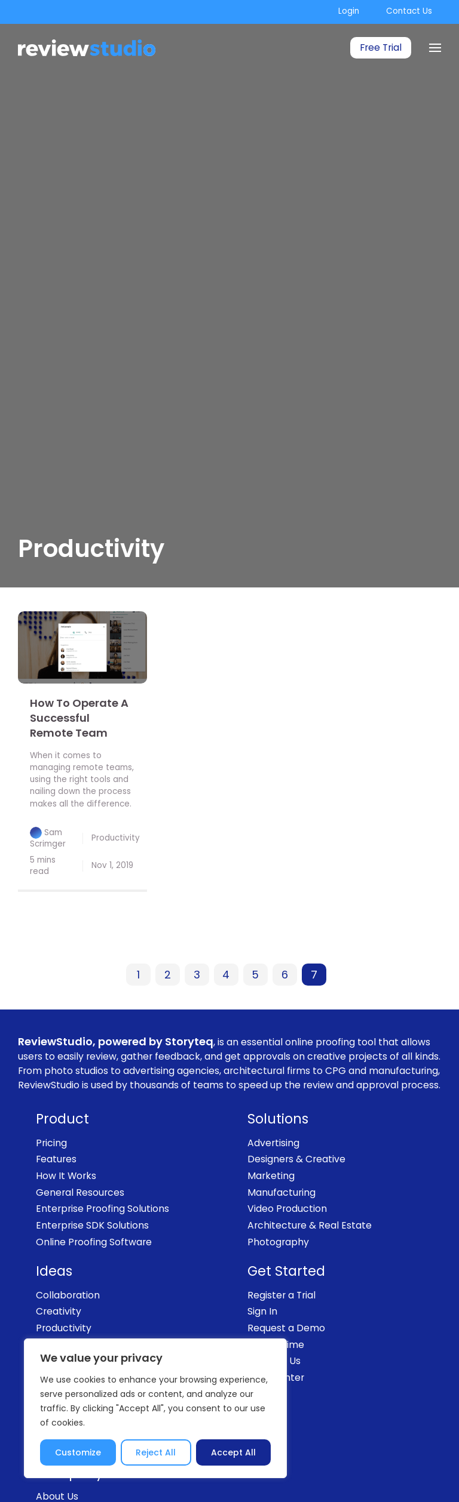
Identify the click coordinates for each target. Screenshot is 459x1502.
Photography (278, 1242)
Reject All (156, 1452)
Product (62, 1119)
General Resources (80, 1192)
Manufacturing (281, 1192)
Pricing (51, 1143)
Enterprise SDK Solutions (92, 1225)
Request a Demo (286, 1328)
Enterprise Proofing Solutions (102, 1208)
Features (56, 1159)
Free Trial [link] (381, 47)
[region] (155, 1408)
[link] (82, 647)
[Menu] (435, 48)
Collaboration (68, 1295)
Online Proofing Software (94, 1242)
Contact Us (409, 11)
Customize (78, 1452)
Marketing (271, 1176)
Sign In (262, 1311)
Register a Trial (281, 1295)
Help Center (275, 1377)
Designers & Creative (296, 1159)
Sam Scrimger (48, 837)
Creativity (58, 1311)
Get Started (286, 1271)
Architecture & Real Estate (309, 1225)
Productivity (115, 838)
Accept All (233, 1452)
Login (348, 11)
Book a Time (275, 1345)
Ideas (54, 1271)
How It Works (66, 1176)
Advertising (273, 1143)
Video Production (287, 1208)
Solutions (277, 1119)
